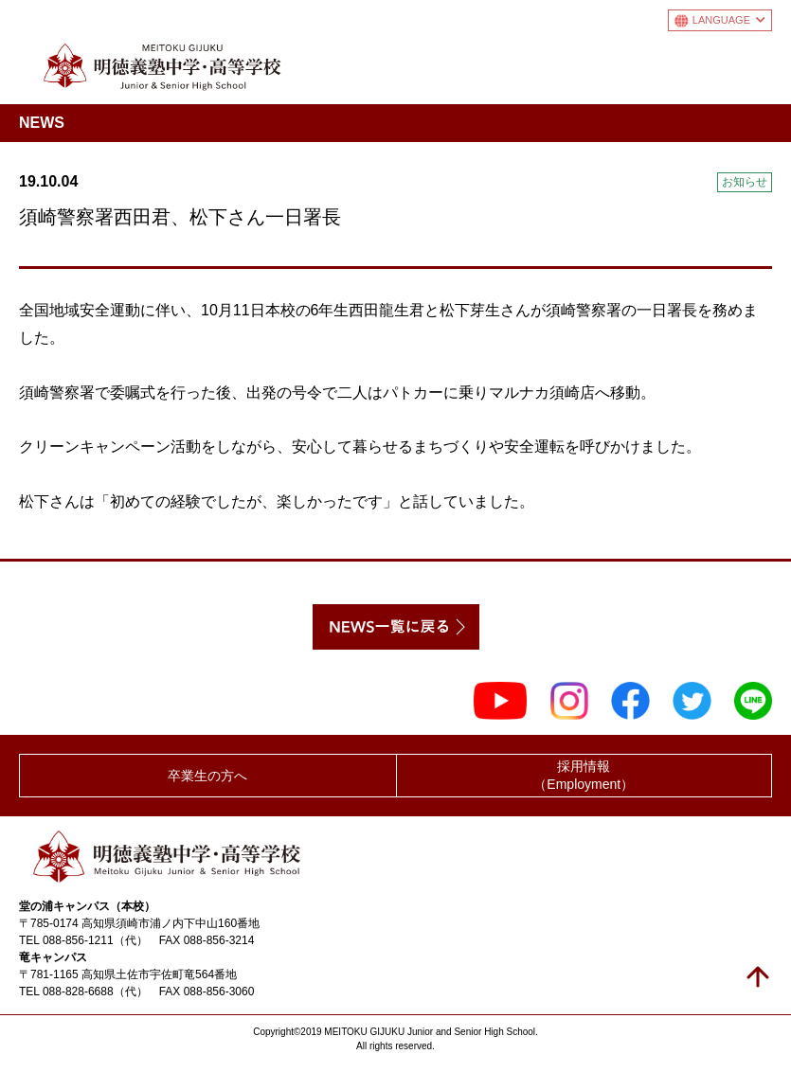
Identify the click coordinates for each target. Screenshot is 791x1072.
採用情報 (584, 776)
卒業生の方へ (207, 775)
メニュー (756, 62)
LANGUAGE (728, 20)
